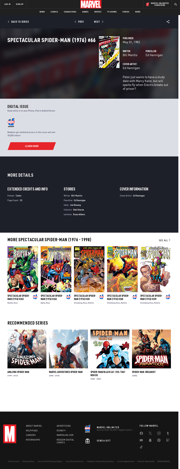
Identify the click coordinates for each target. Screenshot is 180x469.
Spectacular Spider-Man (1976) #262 (52, 317)
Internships (33, 439)
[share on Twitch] (167, 440)
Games (85, 12)
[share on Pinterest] (159, 440)
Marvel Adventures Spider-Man (66, 391)
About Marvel (34, 426)
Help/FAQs (32, 430)
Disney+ (61, 430)
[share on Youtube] (141, 440)
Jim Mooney (75, 224)
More (138, 12)
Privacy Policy (28, 461)
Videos (125, 12)
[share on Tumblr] (167, 434)
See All (165, 259)
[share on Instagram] (159, 434)
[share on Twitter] (150, 434)
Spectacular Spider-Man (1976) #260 (118, 317)
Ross (16, 322)
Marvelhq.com (65, 435)
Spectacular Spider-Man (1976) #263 (18, 317)
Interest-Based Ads (145, 461)
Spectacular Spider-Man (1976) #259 (151, 317)
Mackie (10, 322)
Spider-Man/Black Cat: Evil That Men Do (107, 393)
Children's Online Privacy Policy (100, 461)
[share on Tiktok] (141, 447)
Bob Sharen (78, 229)
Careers (31, 435)
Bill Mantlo (66, 69)
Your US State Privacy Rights (50, 461)
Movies (97, 12)
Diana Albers (79, 233)
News (42, 12)
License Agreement (125, 461)
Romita (91, 322)
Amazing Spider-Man (18, 391)
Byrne (43, 322)
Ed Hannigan (122, 69)
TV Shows (112, 12)
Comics (54, 12)
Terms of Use (13, 461)
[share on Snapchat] (150, 440)
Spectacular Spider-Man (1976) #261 (85, 317)
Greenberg (78, 322)
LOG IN (7, 4)
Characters (70, 12)
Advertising (64, 426)
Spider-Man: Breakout (144, 391)
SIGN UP (19, 4)
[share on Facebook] (141, 434)
